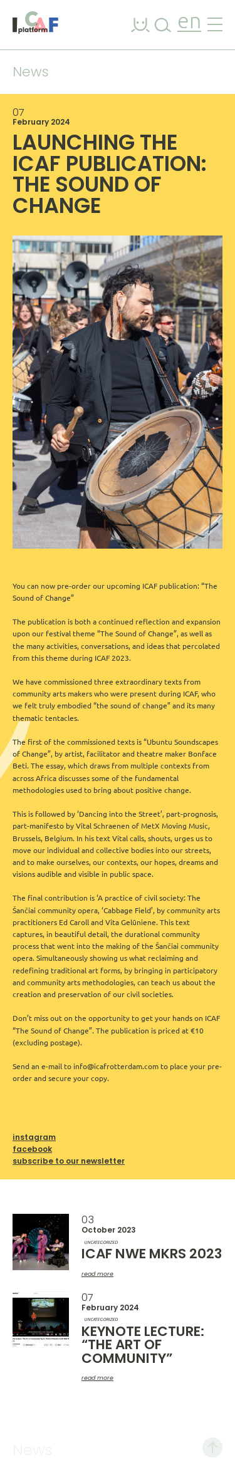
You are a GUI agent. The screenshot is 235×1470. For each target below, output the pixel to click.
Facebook (32, 1149)
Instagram (34, 1137)
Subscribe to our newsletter (69, 1161)
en (189, 22)
